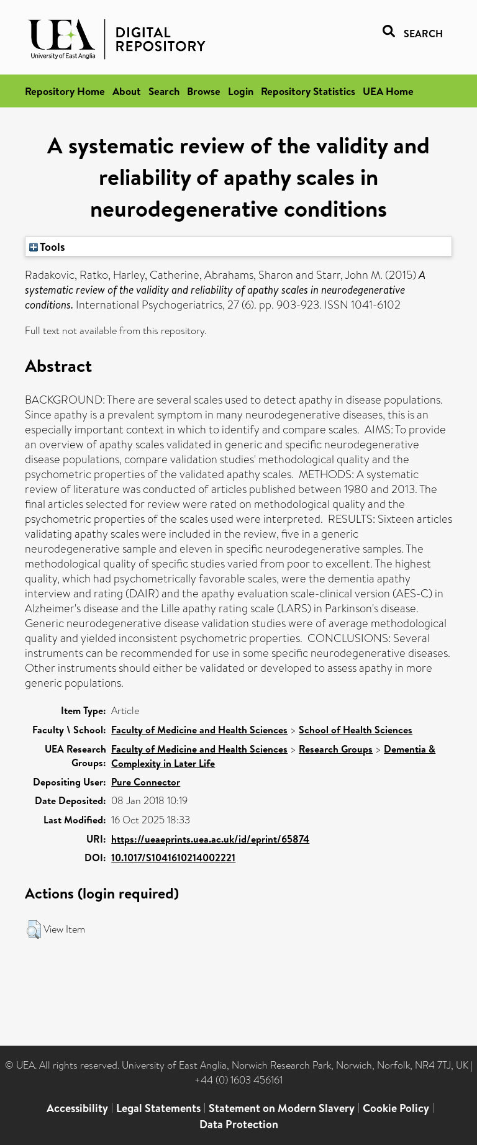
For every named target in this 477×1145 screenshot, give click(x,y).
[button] (34, 929)
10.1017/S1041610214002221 (173, 857)
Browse (203, 91)
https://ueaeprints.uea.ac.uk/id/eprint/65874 (210, 839)
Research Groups (336, 749)
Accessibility (77, 1108)
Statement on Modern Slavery (282, 1108)
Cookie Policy (396, 1108)
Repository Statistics (308, 91)
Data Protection (238, 1124)
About (126, 91)
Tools (47, 246)
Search (163, 91)
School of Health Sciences (355, 729)
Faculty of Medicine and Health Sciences (199, 729)
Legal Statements (158, 1108)
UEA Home (388, 91)
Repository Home (65, 91)
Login (240, 91)
